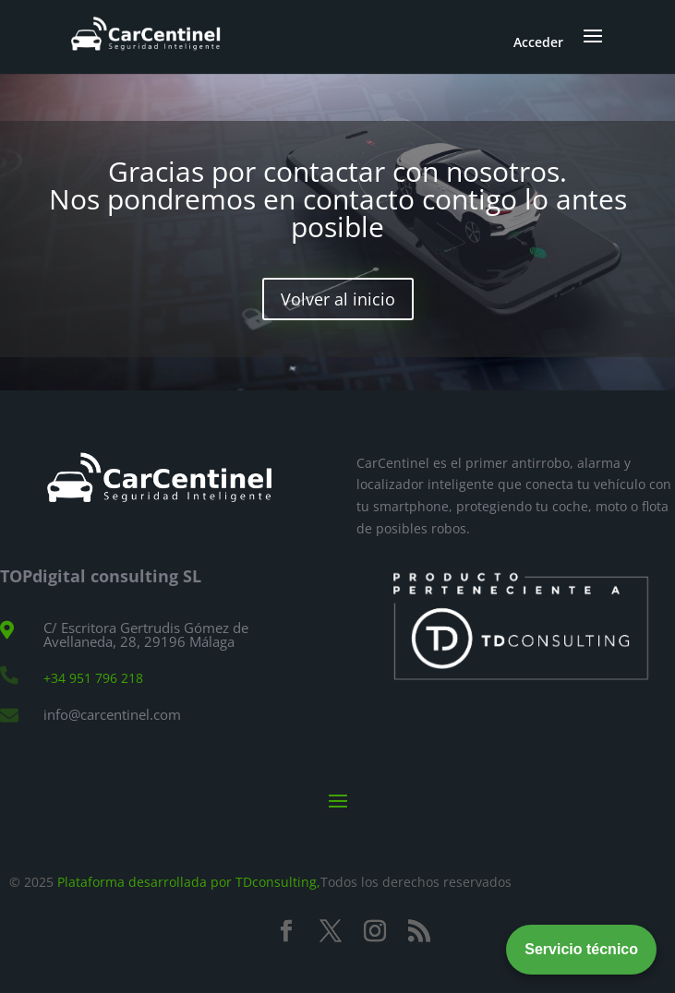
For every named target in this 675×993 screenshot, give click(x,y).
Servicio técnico (581, 949)
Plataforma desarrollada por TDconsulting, (188, 882)
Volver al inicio (338, 299)
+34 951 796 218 (93, 678)
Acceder (538, 42)
